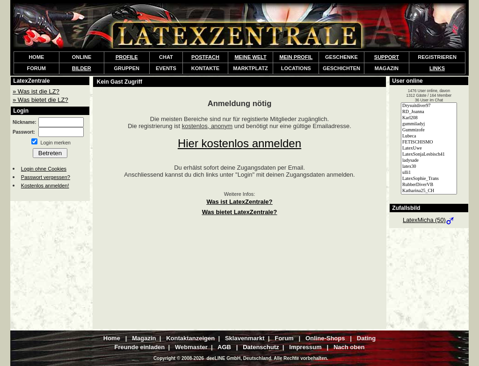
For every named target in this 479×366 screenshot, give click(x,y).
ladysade (429, 161)
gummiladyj (429, 124)
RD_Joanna (429, 112)
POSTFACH (205, 57)
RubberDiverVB (429, 185)
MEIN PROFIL (295, 57)
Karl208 (429, 118)
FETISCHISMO (429, 142)
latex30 (429, 167)
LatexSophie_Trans (429, 179)
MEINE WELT (250, 57)
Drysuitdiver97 (429, 106)
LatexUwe (429, 148)
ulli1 (429, 173)
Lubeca (429, 136)
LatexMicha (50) (429, 219)
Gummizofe (429, 130)
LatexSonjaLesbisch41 (429, 154)
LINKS (437, 68)
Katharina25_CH (429, 191)
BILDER (81, 68)
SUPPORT (386, 57)
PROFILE (127, 57)
